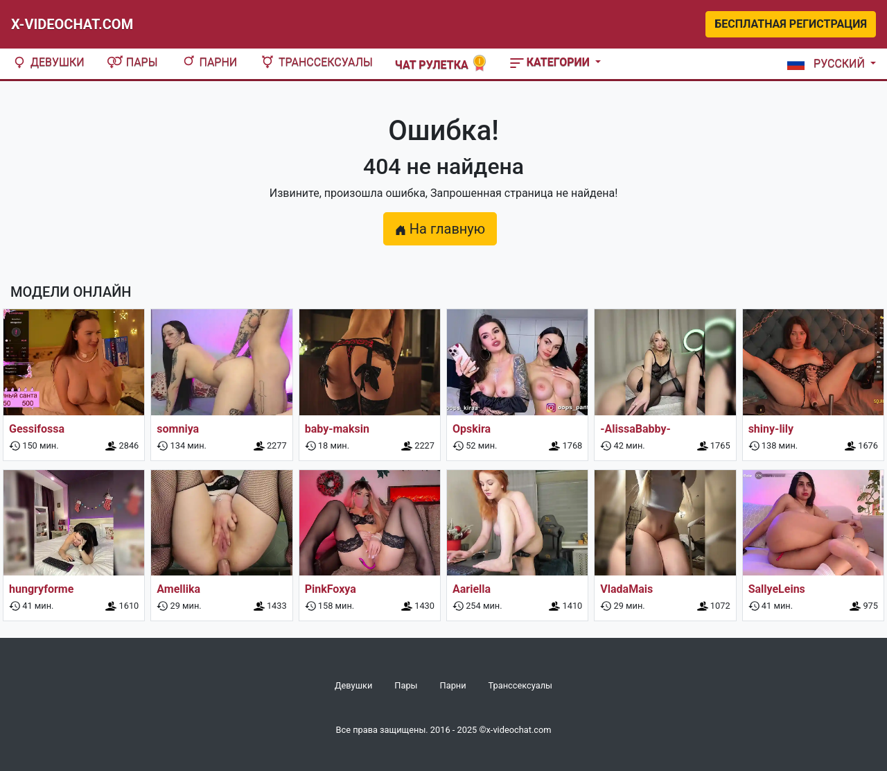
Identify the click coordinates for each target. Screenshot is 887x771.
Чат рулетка (441, 63)
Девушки (48, 62)
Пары (132, 62)
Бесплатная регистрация (790, 24)
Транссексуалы (316, 62)
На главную (440, 228)
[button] (828, 64)
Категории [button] (551, 62)
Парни (209, 62)
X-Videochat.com (72, 24)
